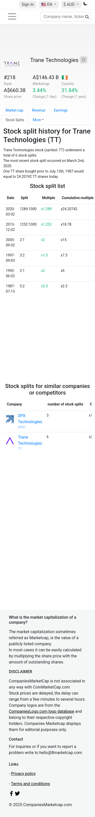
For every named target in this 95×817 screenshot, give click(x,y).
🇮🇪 (65, 77)
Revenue (38, 110)
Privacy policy (23, 773)
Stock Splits (15, 120)
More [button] (37, 120)
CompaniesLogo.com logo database (41, 711)
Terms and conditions (30, 783)
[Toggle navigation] (12, 16)
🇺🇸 (47, 4)
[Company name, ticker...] (65, 17)
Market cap (14, 110)
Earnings (61, 110)
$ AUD (70, 4)
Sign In (28, 4)
